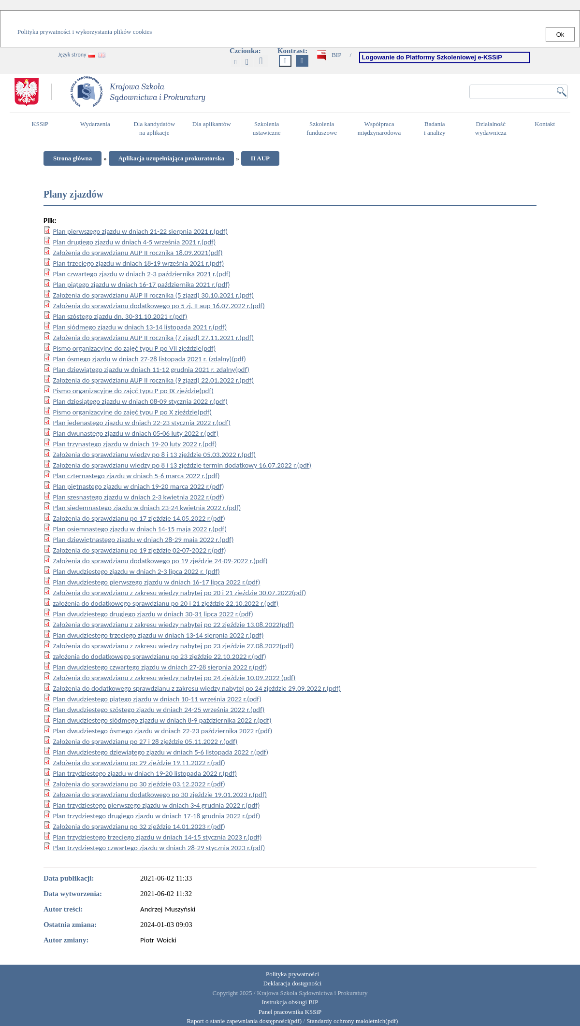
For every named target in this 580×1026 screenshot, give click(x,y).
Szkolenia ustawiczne (269, 128)
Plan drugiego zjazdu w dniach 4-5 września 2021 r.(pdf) (134, 242)
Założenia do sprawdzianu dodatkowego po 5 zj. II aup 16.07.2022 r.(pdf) (159, 305)
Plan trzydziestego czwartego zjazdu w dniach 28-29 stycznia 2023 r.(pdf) (159, 847)
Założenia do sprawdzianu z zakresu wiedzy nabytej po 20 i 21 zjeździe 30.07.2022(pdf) (179, 592)
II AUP (260, 158)
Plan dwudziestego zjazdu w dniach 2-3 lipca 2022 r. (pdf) (136, 571)
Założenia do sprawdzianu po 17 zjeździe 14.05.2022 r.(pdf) (139, 518)
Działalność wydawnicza (493, 128)
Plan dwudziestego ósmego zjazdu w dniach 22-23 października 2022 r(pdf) (162, 731)
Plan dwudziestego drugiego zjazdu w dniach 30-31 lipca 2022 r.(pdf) (153, 614)
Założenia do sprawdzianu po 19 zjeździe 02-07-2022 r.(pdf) (139, 550)
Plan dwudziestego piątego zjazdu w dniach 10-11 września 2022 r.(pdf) (157, 699)
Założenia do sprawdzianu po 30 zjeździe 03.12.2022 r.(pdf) (139, 784)
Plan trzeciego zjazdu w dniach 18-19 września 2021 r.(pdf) (138, 263)
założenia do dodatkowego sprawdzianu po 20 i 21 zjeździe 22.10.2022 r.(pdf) (165, 603)
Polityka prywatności (292, 974)
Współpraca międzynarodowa (381, 128)
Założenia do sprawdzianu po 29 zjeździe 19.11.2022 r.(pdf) (139, 762)
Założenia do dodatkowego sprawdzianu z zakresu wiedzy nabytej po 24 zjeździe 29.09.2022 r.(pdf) (197, 688)
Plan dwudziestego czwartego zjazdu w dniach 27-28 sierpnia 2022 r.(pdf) (160, 667)
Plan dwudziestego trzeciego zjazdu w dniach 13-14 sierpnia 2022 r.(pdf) (158, 635)
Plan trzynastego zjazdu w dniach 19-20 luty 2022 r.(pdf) (135, 444)
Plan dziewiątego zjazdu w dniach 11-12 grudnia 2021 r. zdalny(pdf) (151, 369)
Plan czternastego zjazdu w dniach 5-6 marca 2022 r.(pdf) (136, 475)
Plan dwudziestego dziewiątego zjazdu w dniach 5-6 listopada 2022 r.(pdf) (160, 752)
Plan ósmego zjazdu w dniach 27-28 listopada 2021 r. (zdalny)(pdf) (149, 359)
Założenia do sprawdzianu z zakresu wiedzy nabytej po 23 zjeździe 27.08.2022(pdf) (173, 645)
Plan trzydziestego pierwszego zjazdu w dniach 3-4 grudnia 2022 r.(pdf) (156, 805)
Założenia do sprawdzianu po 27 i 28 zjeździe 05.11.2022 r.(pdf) (145, 741)
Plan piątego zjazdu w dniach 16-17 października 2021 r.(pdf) (141, 284)
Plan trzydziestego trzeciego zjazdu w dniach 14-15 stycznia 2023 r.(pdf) (157, 837)
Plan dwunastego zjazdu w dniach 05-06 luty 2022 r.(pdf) (135, 433)
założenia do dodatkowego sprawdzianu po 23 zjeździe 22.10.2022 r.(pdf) (159, 656)
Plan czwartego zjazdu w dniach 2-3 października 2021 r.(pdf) (142, 274)
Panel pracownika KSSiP (290, 1011)
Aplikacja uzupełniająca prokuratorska (171, 158)
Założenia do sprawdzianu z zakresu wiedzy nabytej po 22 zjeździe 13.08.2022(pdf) (173, 624)
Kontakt (547, 128)
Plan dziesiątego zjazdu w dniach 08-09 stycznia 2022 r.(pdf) (140, 401)
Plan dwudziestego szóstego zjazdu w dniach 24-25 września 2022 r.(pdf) (158, 709)
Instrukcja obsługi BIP (290, 1002)
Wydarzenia (95, 124)
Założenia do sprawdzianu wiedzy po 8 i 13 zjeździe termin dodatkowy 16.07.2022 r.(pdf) (182, 465)
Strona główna (72, 158)
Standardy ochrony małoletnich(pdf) (352, 1021)
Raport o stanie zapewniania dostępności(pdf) (242, 1021)
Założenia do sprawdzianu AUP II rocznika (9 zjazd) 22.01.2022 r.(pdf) (153, 380)
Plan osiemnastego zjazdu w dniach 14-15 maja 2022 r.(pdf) (140, 529)
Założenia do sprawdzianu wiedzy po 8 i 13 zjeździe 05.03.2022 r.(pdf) (154, 454)
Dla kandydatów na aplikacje (154, 128)
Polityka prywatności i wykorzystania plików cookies (84, 31)
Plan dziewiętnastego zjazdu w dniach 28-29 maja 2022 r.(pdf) (143, 539)
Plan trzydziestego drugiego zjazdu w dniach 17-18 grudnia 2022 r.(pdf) (156, 816)
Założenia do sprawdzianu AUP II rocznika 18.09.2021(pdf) (137, 252)
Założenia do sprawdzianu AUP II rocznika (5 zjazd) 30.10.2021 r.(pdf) (153, 295)
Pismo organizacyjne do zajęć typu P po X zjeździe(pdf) (132, 412)
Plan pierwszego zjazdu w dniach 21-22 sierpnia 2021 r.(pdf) (140, 231)
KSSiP (42, 128)
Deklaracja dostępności (292, 983)
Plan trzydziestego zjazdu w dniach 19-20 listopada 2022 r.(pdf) (145, 773)
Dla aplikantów (212, 128)
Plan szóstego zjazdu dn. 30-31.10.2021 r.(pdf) (120, 316)
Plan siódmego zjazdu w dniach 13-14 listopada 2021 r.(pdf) (140, 327)
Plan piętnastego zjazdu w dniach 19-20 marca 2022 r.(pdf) (138, 486)
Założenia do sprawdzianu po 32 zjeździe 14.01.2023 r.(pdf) (139, 826)
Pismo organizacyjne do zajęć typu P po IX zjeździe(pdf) (133, 390)
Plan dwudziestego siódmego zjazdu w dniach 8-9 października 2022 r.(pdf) (162, 720)
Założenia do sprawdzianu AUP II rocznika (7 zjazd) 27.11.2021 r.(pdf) (153, 337)
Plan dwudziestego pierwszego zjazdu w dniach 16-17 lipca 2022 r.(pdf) (156, 582)
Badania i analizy (437, 128)
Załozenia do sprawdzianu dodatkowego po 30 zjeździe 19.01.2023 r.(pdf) (160, 794)
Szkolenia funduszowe (324, 128)
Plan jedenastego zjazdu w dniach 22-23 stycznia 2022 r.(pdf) (141, 422)
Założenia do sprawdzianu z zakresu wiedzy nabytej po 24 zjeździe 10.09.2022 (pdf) (174, 677)
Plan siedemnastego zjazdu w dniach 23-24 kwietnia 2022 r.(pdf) (147, 507)
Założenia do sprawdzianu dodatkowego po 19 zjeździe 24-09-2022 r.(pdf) (160, 560)
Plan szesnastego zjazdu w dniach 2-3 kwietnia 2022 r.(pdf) (138, 497)
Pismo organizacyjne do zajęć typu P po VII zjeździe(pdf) (134, 348)
